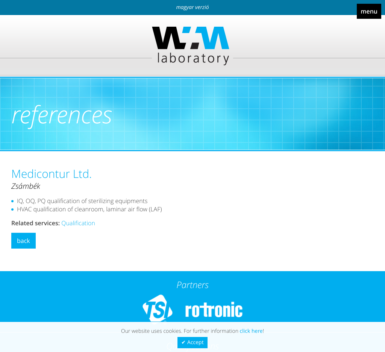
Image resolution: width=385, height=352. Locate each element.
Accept (195, 342)
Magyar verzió (192, 7)
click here (251, 331)
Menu (369, 11)
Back (23, 241)
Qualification (78, 223)
